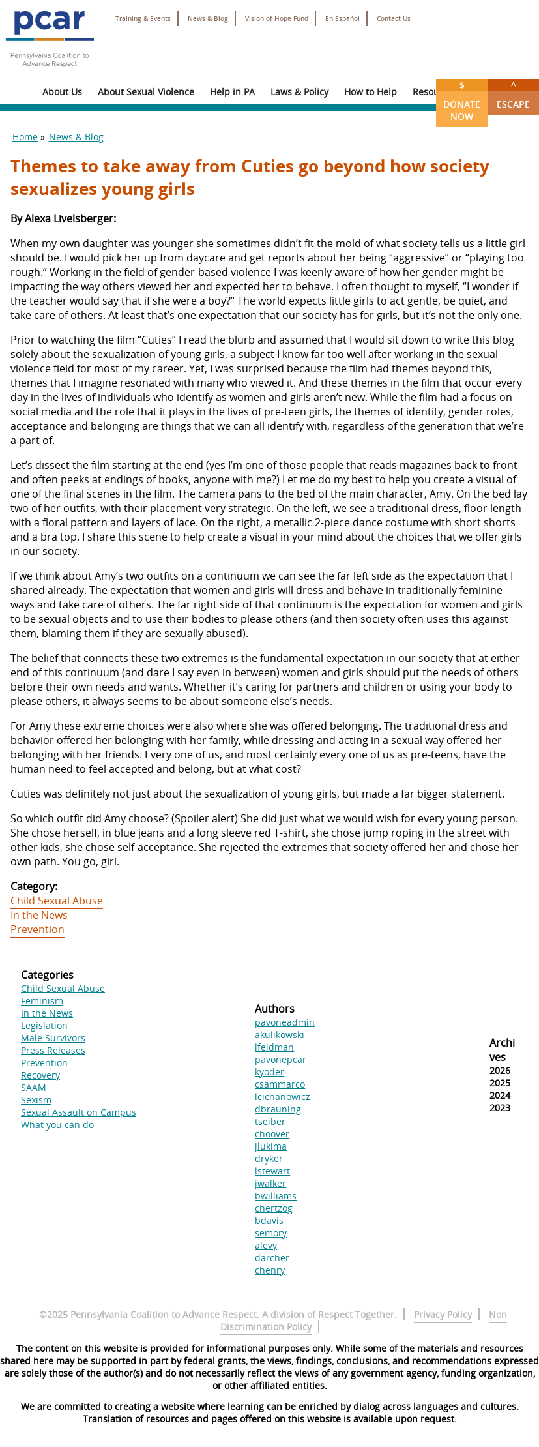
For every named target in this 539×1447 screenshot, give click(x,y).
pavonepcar (280, 1059)
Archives (502, 1050)
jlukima (271, 1146)
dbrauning (278, 1109)
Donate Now (462, 101)
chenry (270, 1270)
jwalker (270, 1183)
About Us (62, 91)
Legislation (44, 1025)
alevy (266, 1245)
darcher (272, 1257)
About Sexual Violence (146, 91)
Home (25, 136)
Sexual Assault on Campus (78, 1112)
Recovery (40, 1075)
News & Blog (208, 18)
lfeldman (274, 1047)
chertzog (274, 1208)
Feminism (42, 1000)
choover (272, 1133)
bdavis (269, 1220)
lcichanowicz (282, 1096)
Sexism (36, 1100)
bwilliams (276, 1195)
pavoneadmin (285, 1022)
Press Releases (53, 1050)
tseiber (270, 1121)
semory (271, 1233)
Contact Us (394, 18)
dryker (269, 1158)
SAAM (33, 1087)
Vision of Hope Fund (276, 18)
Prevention (37, 929)
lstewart (272, 1171)
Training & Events (143, 18)
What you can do (57, 1124)
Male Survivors (53, 1038)
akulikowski (279, 1034)
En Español (342, 18)
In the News (39, 915)
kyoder (269, 1072)
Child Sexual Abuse (56, 900)
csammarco (280, 1084)
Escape (513, 94)
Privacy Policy (443, 1314)
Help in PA (232, 91)
